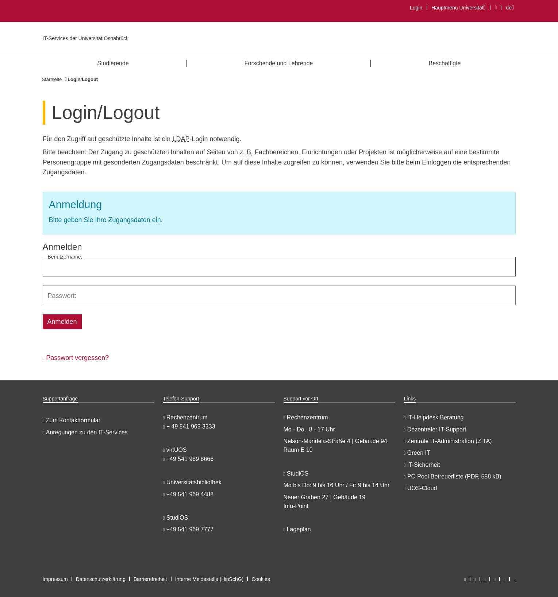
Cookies (260, 579)
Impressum (55, 579)
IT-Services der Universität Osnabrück (86, 38)
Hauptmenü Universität (458, 7)
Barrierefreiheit (150, 579)
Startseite (52, 79)
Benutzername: (65, 257)
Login (416, 8)
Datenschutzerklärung (101, 579)
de (511, 7)
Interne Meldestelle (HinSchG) (209, 579)
